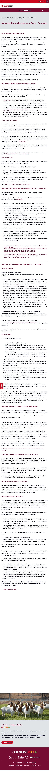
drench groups (19, 201)
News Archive (36, 739)
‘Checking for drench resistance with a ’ (17, 186)
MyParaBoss (19, 767)
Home (2, 18)
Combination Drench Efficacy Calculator (18, 111)
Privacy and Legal (35, 767)
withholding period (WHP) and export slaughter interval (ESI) (23, 324)
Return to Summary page (10, 591)
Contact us (26, 767)
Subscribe (12, 767)
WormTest (21, 143)
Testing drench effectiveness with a (16, 156)
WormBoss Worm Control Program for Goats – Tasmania (21, 18)
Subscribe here (7, 744)
